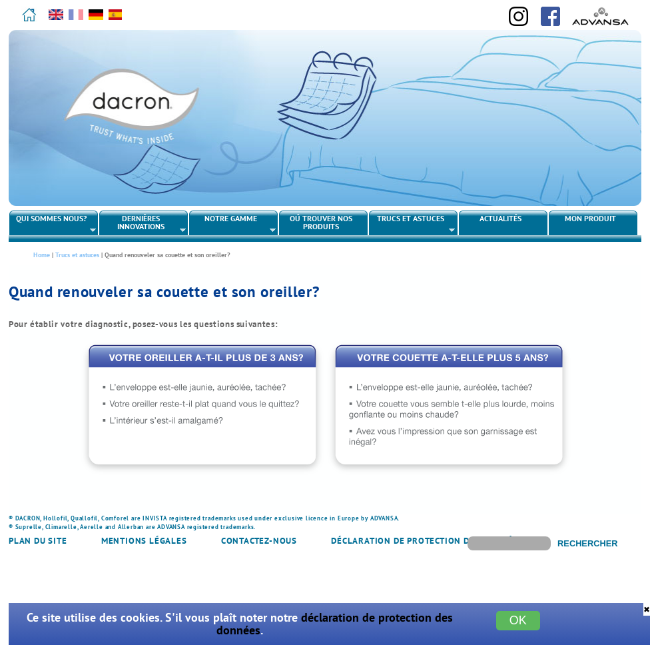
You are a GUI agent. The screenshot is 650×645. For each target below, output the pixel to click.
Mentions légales (144, 540)
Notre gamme (233, 224)
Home (41, 255)
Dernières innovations (143, 224)
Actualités (500, 218)
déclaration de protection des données (334, 624)
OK (518, 620)
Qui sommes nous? (53, 224)
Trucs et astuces (413, 224)
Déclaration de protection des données (427, 540)
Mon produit (590, 218)
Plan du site (38, 540)
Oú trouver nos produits (321, 222)
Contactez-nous (259, 540)
